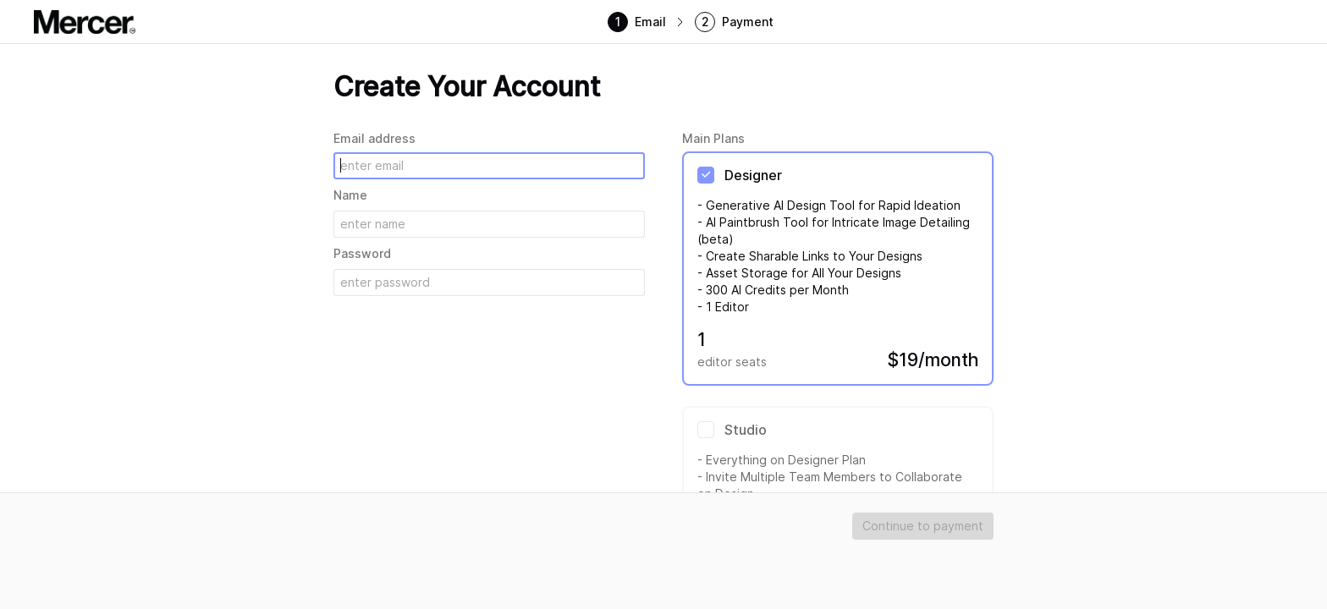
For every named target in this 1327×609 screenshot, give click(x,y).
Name (350, 195)
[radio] (838, 268)
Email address (374, 138)
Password (362, 253)
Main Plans (713, 138)
